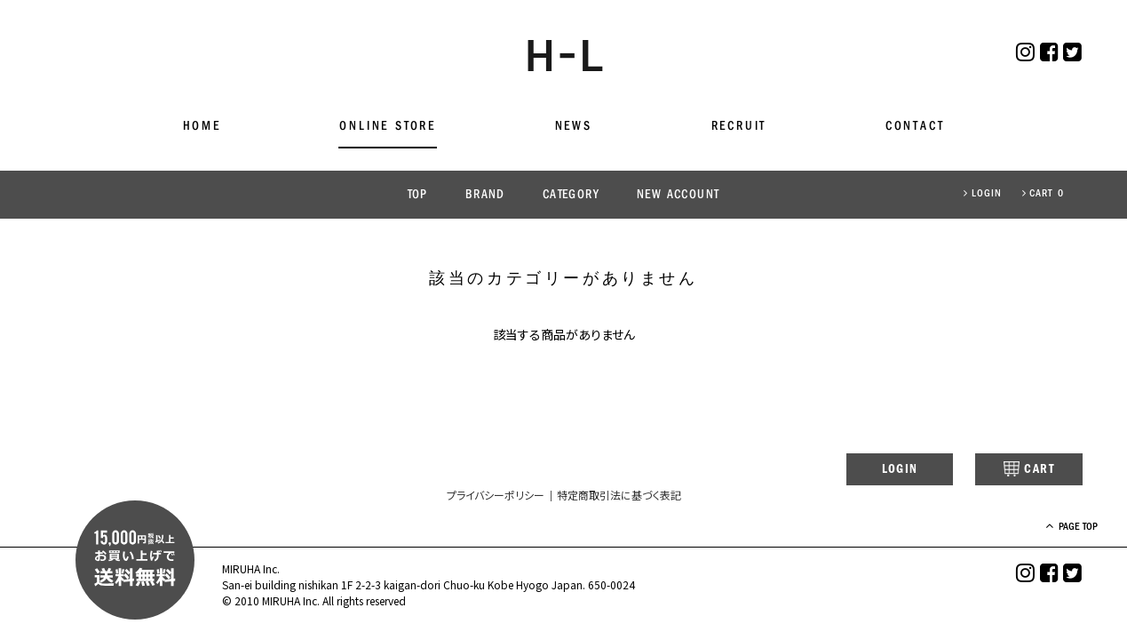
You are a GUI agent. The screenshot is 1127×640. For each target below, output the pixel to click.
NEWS (573, 126)
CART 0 (1043, 194)
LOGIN (983, 194)
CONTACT (915, 126)
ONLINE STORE (387, 126)
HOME (202, 126)
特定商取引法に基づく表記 (619, 496)
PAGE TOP (1055, 528)
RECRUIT (739, 126)
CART (1015, 470)
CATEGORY (571, 195)
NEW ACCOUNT (678, 195)
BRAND (485, 195)
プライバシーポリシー (495, 496)
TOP (418, 195)
